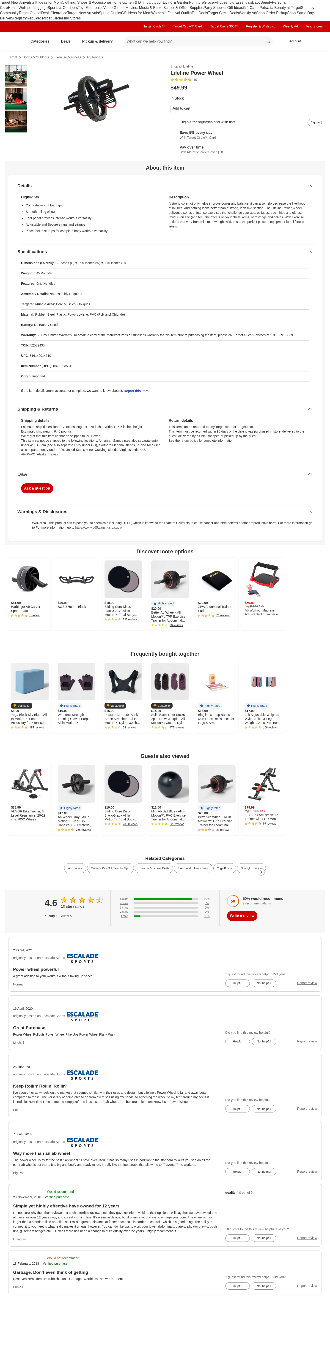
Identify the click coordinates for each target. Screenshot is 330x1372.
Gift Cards (251, 8)
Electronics (94, 8)
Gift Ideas (235, 8)
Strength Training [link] (251, 868)
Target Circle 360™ (224, 26)
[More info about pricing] (275, 87)
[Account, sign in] (292, 41)
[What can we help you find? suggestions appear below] (198, 41)
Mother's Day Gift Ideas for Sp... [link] (110, 868)
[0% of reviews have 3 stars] (165, 908)
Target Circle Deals (223, 13)
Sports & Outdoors (63, 8)
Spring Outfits (110, 13)
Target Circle (51, 18)
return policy (189, 440)
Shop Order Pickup (271, 13)
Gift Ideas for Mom (47, 2)
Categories (41, 41)
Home (116, 2)
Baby (256, 2)
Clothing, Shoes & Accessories (87, 2)
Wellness (26, 8)
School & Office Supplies (183, 8)
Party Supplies (215, 8)
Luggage (40, 8)
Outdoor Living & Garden (168, 2)
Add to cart (181, 108)
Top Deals (200, 13)
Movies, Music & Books (144, 8)
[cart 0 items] (316, 41)
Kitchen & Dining (134, 2)
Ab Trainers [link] (75, 868)
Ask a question (37, 488)
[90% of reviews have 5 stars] (165, 899)
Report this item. (136, 391)
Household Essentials (234, 2)
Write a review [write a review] (242, 916)
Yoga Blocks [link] (224, 868)
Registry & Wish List (260, 26)
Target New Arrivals (16, 2)
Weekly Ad (247, 13)
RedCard (34, 18)
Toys (81, 8)
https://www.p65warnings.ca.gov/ (98, 527)
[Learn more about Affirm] (246, 150)
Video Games (114, 8)
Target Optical (30, 13)
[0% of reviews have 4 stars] (165, 903)
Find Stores (71, 18)
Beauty (266, 2)
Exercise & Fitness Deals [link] (154, 868)
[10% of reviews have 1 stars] (165, 916)
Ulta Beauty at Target (284, 8)
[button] (163, 603)
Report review (307, 983)
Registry (20, 18)
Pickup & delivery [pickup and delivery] (99, 41)
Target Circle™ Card (187, 26)
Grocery (210, 2)
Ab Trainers (95, 57)
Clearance (59, 13)
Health (13, 8)
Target (12, 57)
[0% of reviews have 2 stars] (165, 912)
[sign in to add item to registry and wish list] (315, 122)
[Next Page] (261, 872)
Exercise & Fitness (68, 57)
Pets (263, 8)
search (268, 42)
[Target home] (14, 41)
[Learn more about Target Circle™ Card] (246, 135)
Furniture (196, 2)
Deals (46, 13)
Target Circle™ (154, 26)
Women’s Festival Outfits (171, 13)
